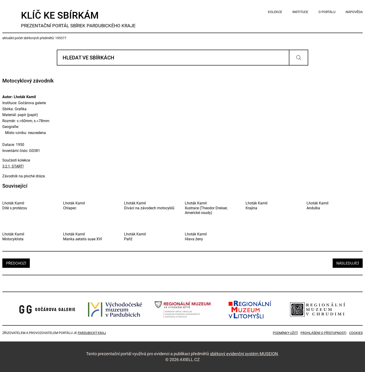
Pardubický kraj (92, 333)
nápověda (354, 12)
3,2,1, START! (13, 166)
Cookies (356, 333)
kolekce (275, 12)
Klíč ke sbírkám (78, 19)
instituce (300, 12)
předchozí (16, 263)
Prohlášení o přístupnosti (323, 333)
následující (347, 263)
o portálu (326, 12)
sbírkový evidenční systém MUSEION (244, 353)
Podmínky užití (285, 333)
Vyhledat (298, 57)
